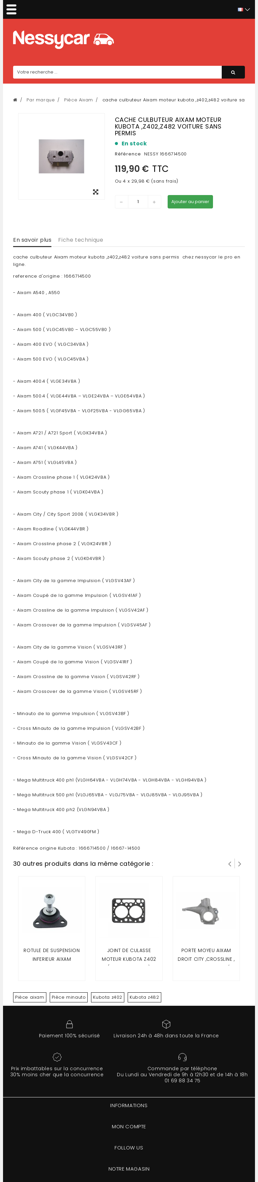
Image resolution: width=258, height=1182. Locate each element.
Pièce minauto (69, 997)
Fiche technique (80, 240)
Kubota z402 (107, 997)
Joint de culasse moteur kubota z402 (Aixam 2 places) (129, 959)
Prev (230, 863)
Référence (128, 154)
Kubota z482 (144, 997)
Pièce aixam (29, 997)
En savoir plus (32, 240)
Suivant (240, 863)
